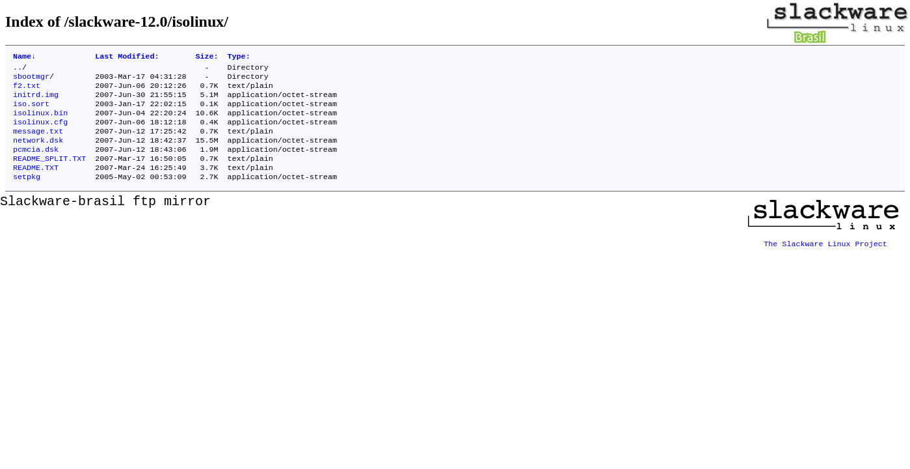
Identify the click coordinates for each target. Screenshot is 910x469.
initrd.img (36, 101)
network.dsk (38, 153)
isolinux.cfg (40, 132)
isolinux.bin (40, 122)
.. (17, 69)
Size (206, 57)
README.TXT (36, 184)
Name (24, 57)
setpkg (26, 195)
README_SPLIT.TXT (49, 174)
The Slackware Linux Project (825, 257)
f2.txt (26, 90)
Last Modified (127, 57)
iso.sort (31, 111)
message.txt (38, 142)
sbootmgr (31, 80)
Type (239, 57)
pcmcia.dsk (36, 163)
